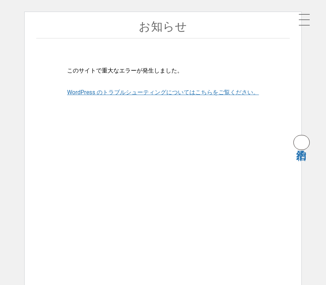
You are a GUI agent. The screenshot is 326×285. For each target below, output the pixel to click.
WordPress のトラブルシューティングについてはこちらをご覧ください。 (163, 92)
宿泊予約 (301, 142)
